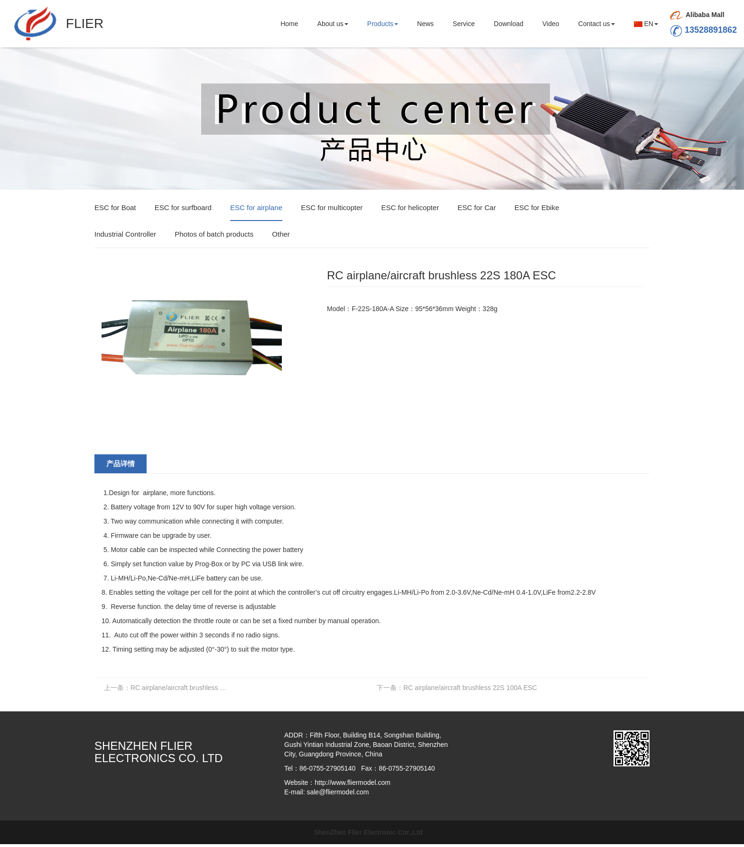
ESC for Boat (115, 207)
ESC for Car (476, 207)
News (425, 24)
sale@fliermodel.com (338, 792)
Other (281, 234)
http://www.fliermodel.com (353, 782)
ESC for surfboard (183, 207)
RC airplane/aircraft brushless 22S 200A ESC (168, 687)
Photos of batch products (214, 234)
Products (382, 24)
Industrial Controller (125, 234)
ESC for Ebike (536, 207)
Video (550, 24)
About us (332, 24)
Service (464, 24)
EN (646, 24)
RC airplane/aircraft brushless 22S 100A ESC (457, 687)
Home (289, 24)
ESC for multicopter (332, 207)
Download (508, 24)
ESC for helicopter (410, 207)
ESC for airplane (256, 207)
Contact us (596, 24)
